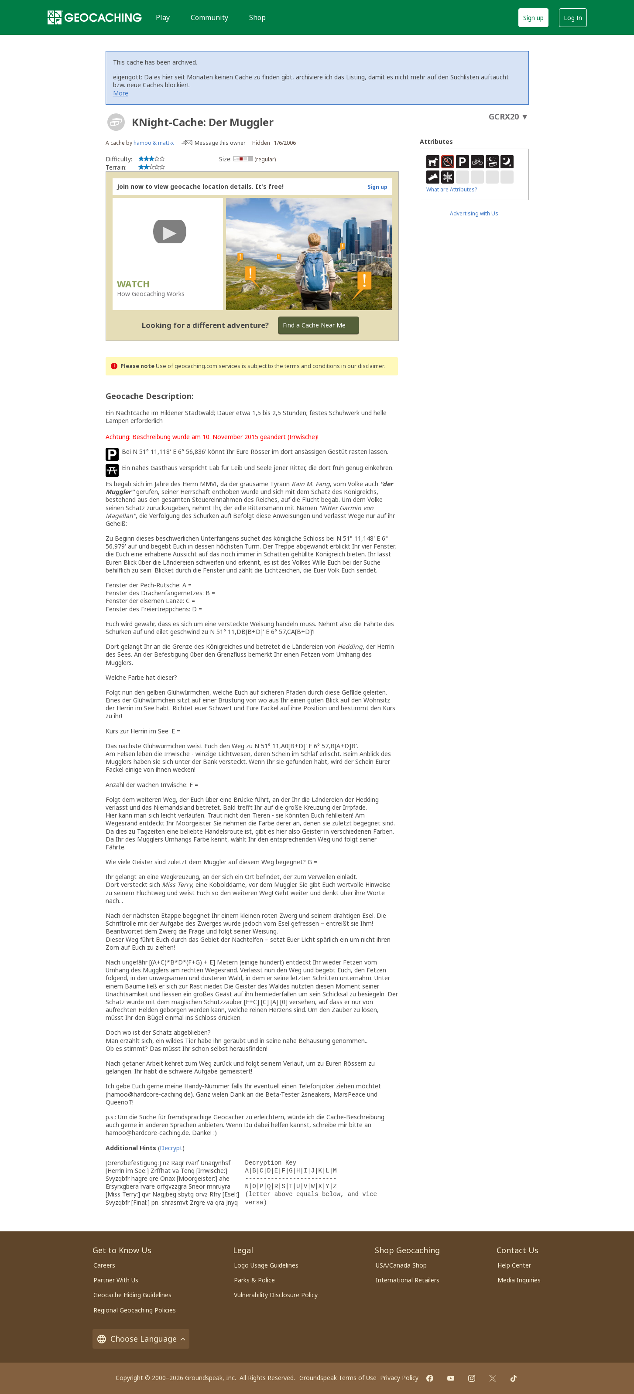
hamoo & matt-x (154, 143)
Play (163, 17)
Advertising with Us (474, 213)
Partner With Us (115, 1280)
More (120, 93)
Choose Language (140, 1338)
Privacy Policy (399, 1378)
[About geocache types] (116, 122)
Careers (104, 1265)
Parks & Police (254, 1280)
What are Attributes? (451, 189)
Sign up (533, 18)
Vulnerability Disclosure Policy (276, 1295)
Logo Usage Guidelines (266, 1265)
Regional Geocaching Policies (134, 1310)
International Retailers (407, 1280)
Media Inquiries (519, 1280)
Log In (573, 18)
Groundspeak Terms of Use (338, 1378)
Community (209, 17)
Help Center (514, 1265)
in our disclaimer (362, 366)
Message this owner (220, 143)
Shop (257, 17)
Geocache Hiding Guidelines (132, 1295)
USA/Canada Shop (401, 1265)
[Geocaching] (95, 17)
